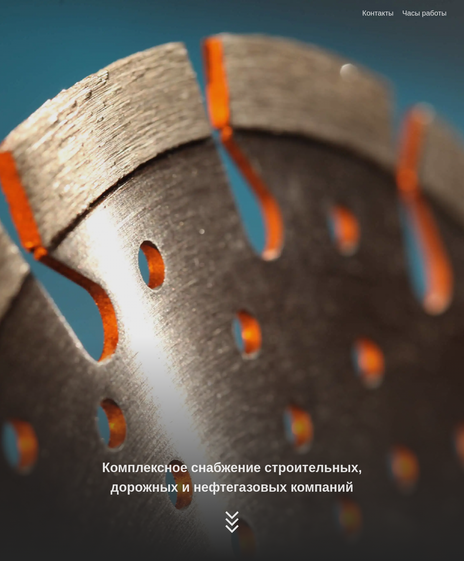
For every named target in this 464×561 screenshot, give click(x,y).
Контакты (377, 13)
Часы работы (424, 13)
